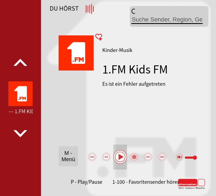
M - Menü (68, 156)
